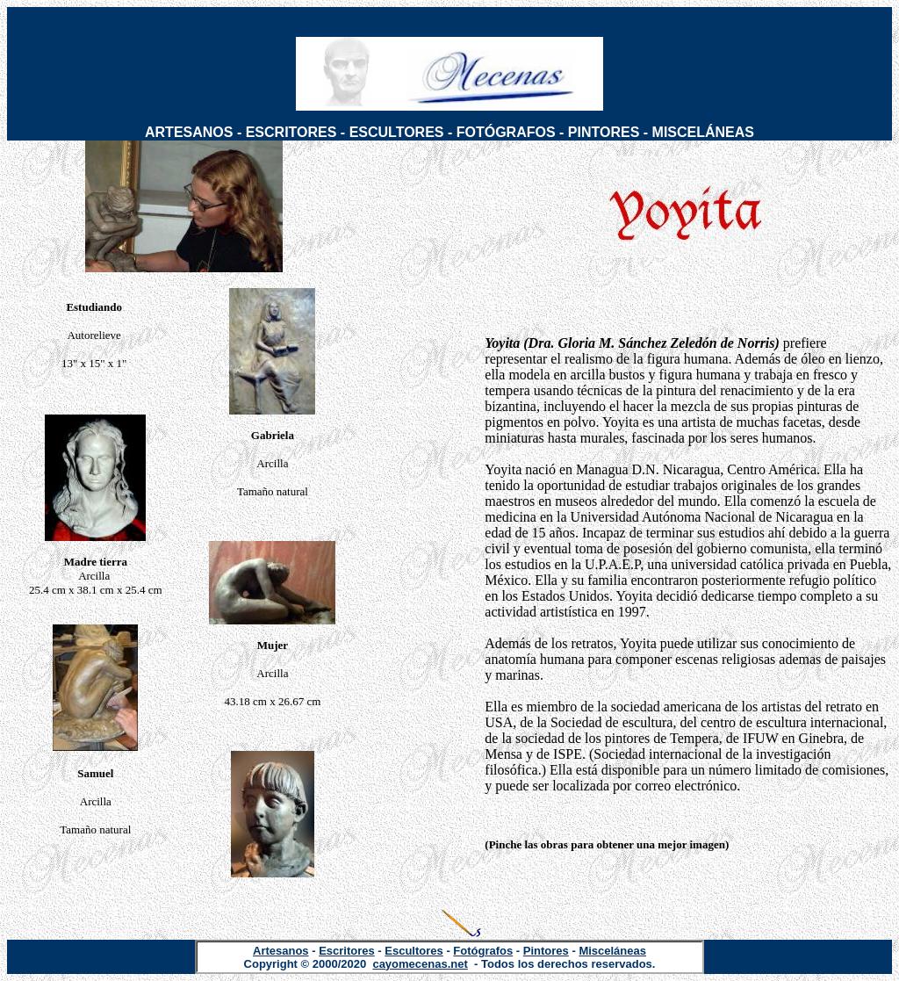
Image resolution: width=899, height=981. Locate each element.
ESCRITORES (291, 132)
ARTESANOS (189, 132)
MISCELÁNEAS (703, 132)
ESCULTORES (396, 132)
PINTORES (604, 132)
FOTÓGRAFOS (506, 132)
